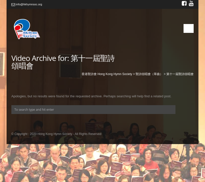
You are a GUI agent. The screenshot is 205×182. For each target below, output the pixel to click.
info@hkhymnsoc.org (26, 4)
